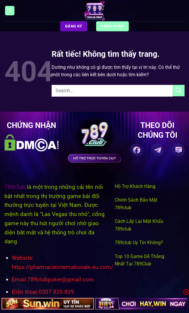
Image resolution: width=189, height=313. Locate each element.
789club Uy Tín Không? (139, 242)
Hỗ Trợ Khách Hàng (135, 186)
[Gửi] (179, 90)
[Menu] (9, 11)
